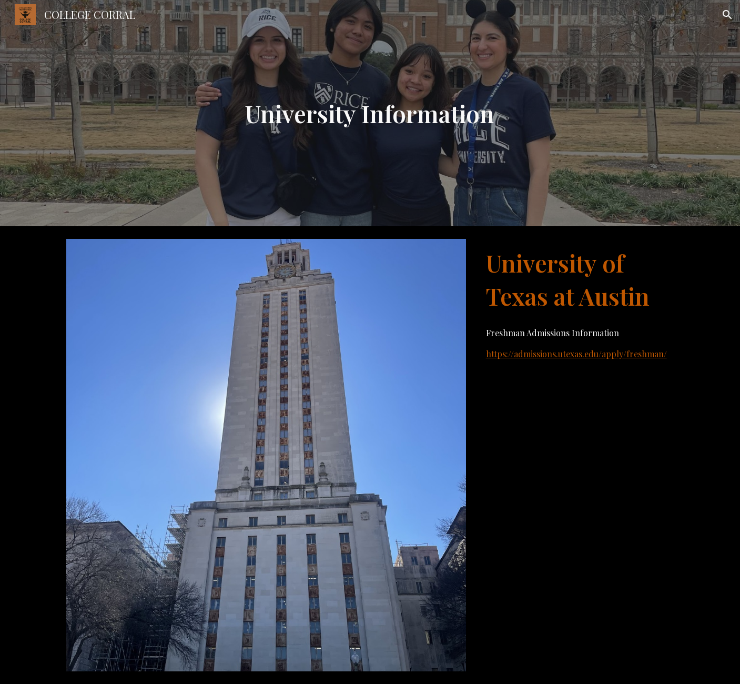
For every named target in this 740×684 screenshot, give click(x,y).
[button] (727, 14)
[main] (370, 113)
